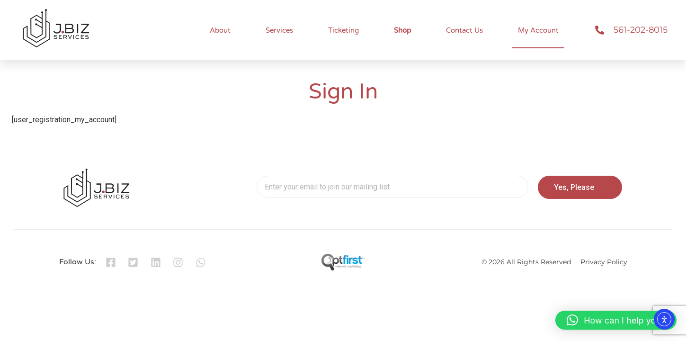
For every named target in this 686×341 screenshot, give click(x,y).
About (220, 30)
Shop (402, 30)
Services (279, 30)
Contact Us (464, 30)
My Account (538, 30)
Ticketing (343, 30)
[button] (616, 320)
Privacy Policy (603, 262)
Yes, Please (574, 187)
